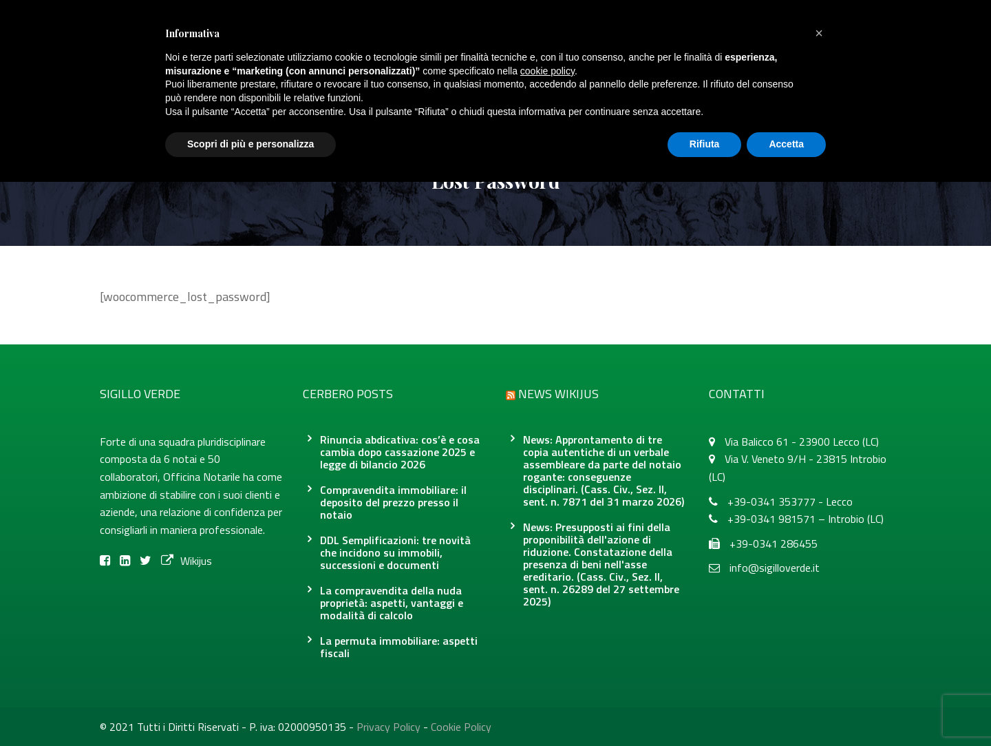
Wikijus (186, 560)
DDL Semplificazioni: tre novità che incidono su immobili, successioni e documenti (395, 552)
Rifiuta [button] (705, 143)
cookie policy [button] (547, 70)
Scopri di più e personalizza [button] (250, 143)
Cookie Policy (461, 726)
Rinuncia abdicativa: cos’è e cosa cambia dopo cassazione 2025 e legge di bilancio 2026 (400, 452)
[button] (819, 33)
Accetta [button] (786, 143)
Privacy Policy (388, 726)
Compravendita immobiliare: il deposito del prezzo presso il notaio (393, 502)
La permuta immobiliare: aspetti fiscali (399, 646)
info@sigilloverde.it (774, 567)
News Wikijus (558, 393)
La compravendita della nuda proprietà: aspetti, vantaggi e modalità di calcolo (391, 602)
